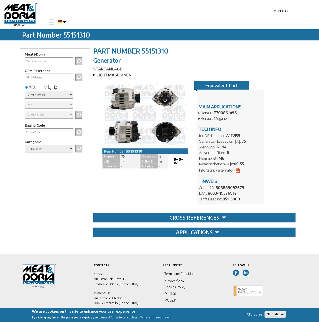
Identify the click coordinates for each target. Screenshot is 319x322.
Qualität (170, 294)
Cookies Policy (174, 287)
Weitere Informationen (155, 317)
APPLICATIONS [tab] (197, 232)
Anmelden (283, 10)
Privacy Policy (174, 280)
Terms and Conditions (180, 274)
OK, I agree (254, 314)
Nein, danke (275, 314)
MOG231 (170, 300)
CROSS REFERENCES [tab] (197, 217)
